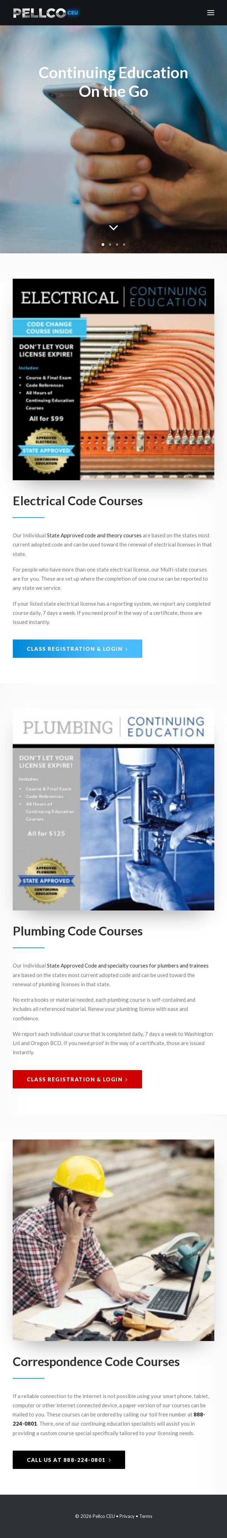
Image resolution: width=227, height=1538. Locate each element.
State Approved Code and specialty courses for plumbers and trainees (128, 965)
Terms (145, 1516)
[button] (211, 12)
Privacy (127, 1516)
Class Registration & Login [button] (77, 649)
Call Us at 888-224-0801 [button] (69, 1460)
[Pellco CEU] (46, 12)
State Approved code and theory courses (94, 535)
